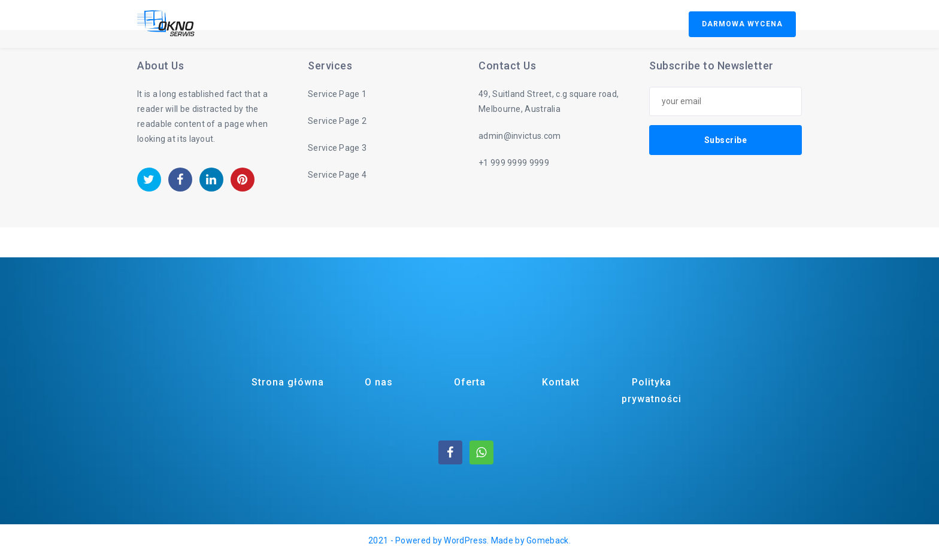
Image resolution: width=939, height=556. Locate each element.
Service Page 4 (337, 175)
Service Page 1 (337, 94)
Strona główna (288, 382)
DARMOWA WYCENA (742, 24)
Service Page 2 (337, 121)
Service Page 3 (337, 148)
